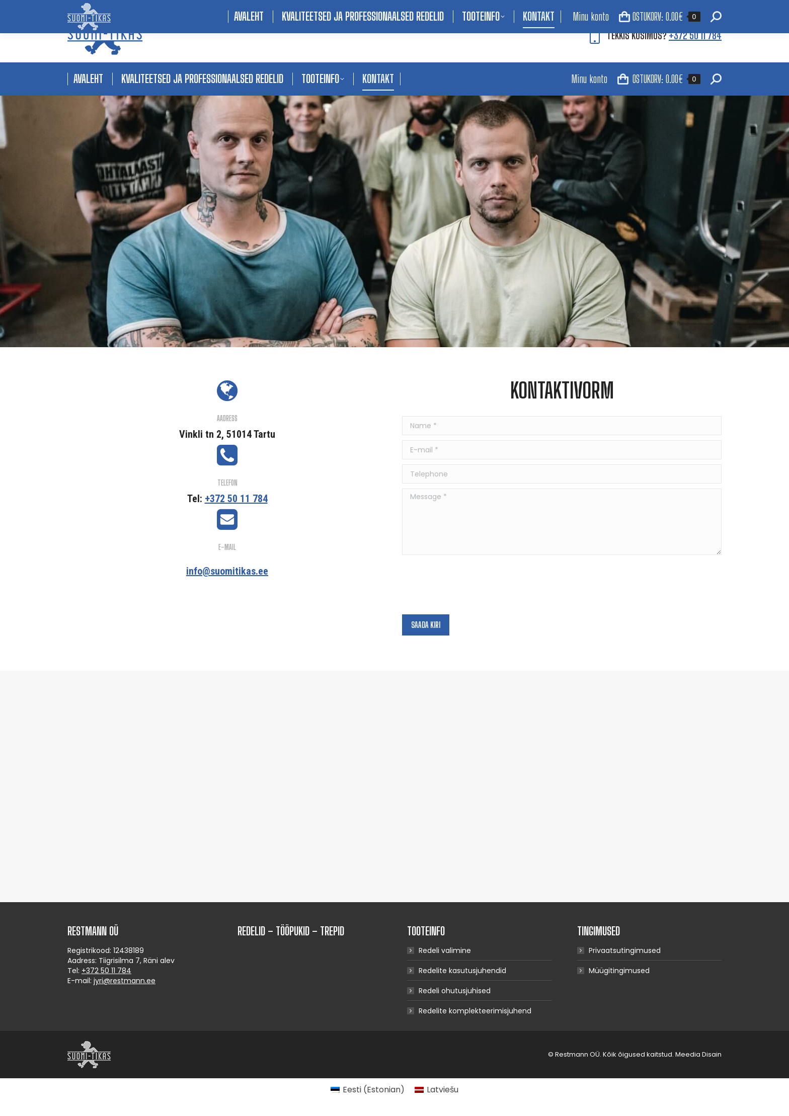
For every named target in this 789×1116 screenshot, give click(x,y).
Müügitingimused (619, 971)
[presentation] (478, 584)
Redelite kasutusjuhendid (462, 971)
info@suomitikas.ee (227, 571)
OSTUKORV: (658, 79)
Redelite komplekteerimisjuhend (475, 1011)
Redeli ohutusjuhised (455, 991)
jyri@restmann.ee (124, 981)
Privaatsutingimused (625, 950)
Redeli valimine (445, 950)
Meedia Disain (698, 1054)
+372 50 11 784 (695, 35)
